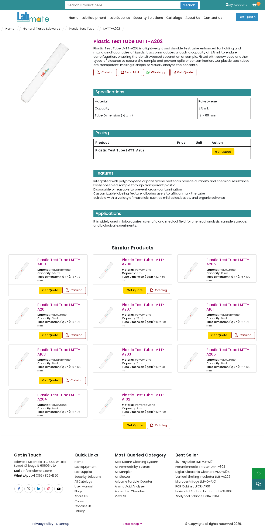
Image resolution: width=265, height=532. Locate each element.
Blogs (78, 491)
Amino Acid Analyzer (130, 486)
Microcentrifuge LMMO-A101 (195, 481)
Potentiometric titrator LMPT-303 (200, 467)
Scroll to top (132, 524)
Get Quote (247, 17)
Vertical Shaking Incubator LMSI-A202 (202, 477)
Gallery (80, 511)
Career (80, 501)
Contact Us (83, 506)
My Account (236, 4)
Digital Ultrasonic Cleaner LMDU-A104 (202, 472)
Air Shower (122, 477)
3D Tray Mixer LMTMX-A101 (194, 462)
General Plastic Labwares (41, 29)
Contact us (212, 18)
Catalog (105, 72)
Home (73, 18)
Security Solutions (148, 18)
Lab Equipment (94, 18)
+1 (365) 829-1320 (36, 475)
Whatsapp (156, 72)
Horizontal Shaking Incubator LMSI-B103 (204, 491)
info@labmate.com (33, 471)
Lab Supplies (120, 18)
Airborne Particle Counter (133, 481)
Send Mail (130, 72)
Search (189, 5)
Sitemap (62, 524)
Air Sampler (123, 472)
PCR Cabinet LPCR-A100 (192, 486)
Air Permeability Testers (132, 467)
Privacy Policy (42, 524)
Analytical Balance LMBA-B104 (197, 496)
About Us (192, 18)
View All (120, 496)
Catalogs (174, 18)
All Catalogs (83, 481)
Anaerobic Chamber (130, 491)
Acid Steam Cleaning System (136, 462)
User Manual (84, 486)
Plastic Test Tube (81, 29)
